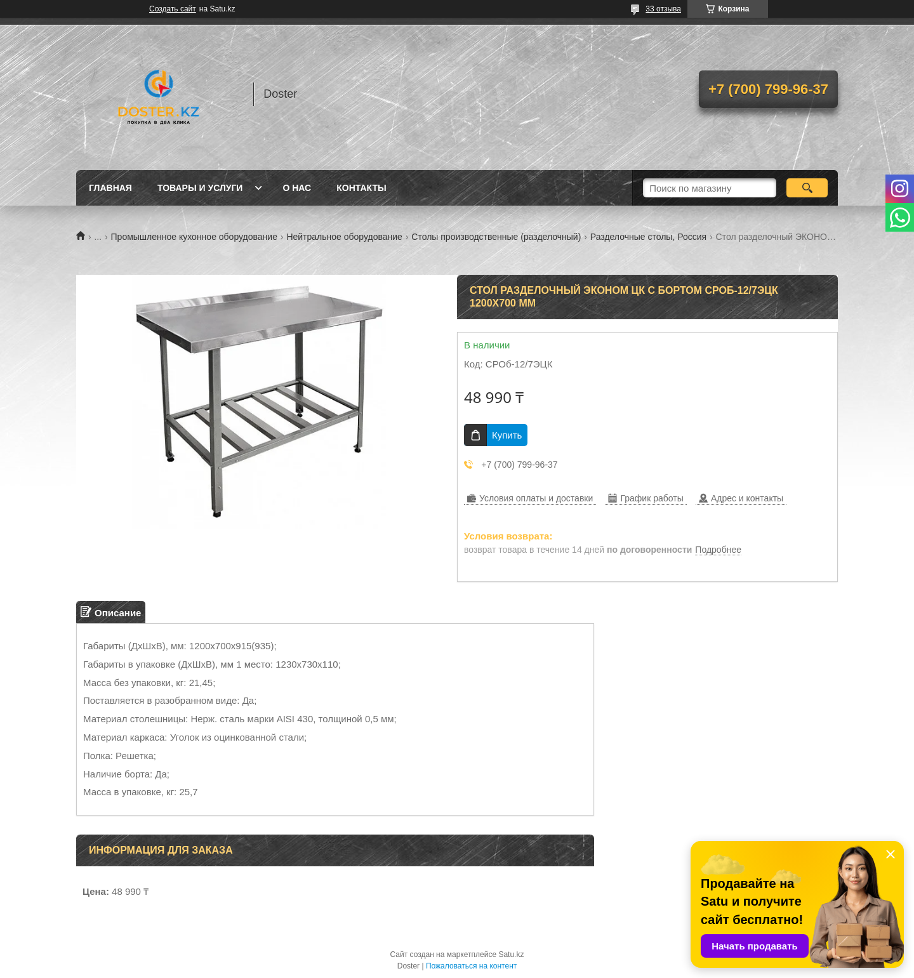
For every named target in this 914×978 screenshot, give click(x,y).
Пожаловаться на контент (471, 965)
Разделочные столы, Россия (648, 237)
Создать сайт (172, 8)
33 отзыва (663, 8)
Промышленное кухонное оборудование (194, 237)
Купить (507, 435)
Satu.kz (511, 954)
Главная (110, 188)
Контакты (361, 188)
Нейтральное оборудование (344, 237)
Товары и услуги (200, 188)
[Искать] (807, 187)
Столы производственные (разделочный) (496, 237)
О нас (296, 188)
